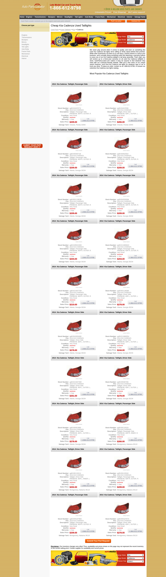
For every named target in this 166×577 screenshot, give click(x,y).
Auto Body (89, 17)
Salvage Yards (140, 17)
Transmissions (40, 17)
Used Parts (54, 30)
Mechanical (111, 17)
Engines (29, 17)
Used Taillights (66, 30)
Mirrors (59, 17)
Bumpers (51, 17)
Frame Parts (99, 17)
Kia (74, 30)
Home (22, 17)
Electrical (121, 17)
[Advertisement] (32, 101)
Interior (129, 17)
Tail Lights (79, 17)
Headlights (68, 17)
